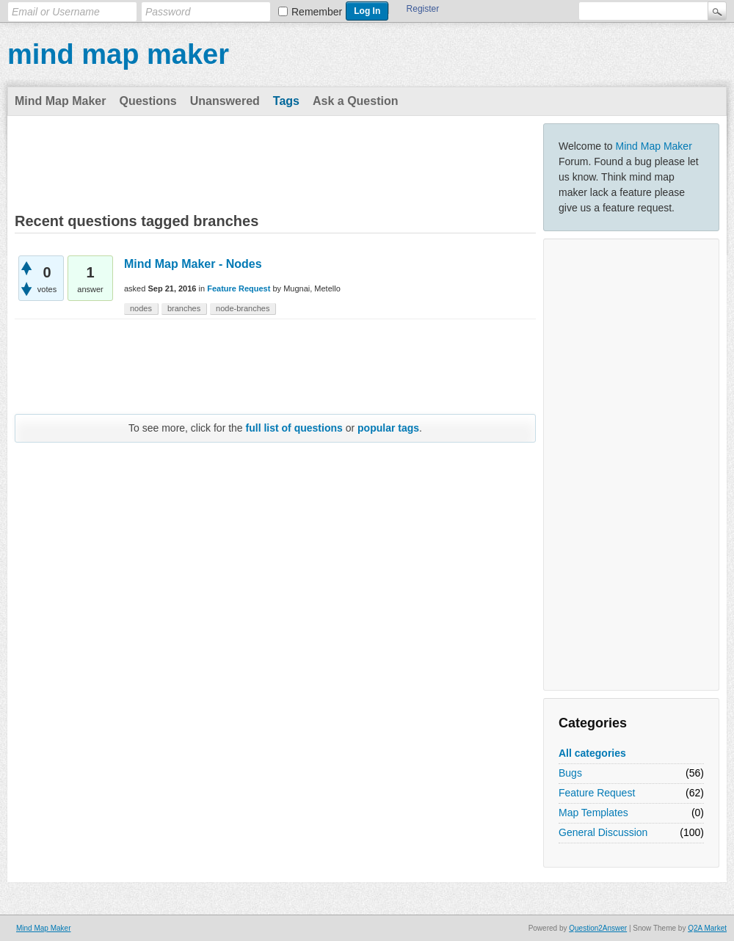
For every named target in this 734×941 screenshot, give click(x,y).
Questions (147, 101)
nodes (141, 308)
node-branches (242, 308)
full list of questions (294, 428)
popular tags (388, 428)
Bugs (570, 773)
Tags (286, 101)
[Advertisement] (631, 464)
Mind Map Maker (60, 101)
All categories (592, 753)
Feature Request (597, 793)
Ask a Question (355, 101)
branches (183, 308)
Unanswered (225, 101)
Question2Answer (598, 928)
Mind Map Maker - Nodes (193, 264)
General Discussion (603, 832)
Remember (316, 12)
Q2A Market (707, 928)
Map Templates (593, 812)
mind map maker (118, 54)
